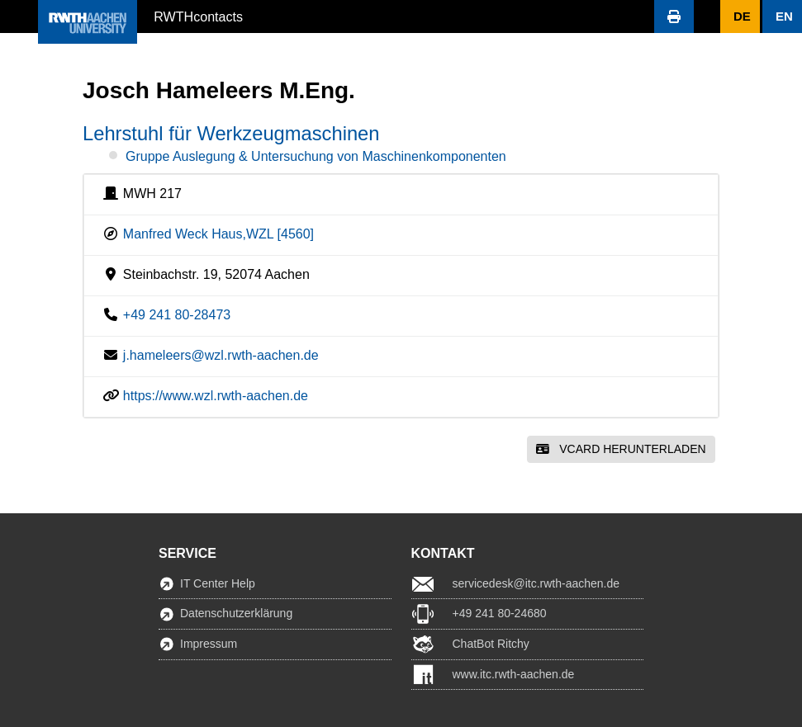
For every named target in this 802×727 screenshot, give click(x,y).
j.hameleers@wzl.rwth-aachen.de (221, 355)
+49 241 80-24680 (500, 613)
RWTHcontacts (198, 15)
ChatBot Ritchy (491, 643)
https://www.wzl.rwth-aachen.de (215, 396)
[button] (19, 16)
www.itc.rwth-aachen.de (514, 674)
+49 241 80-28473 (176, 315)
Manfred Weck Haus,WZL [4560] (218, 234)
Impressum (208, 643)
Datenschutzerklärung (236, 613)
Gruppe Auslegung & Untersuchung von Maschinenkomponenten (316, 156)
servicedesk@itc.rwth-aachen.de (536, 583)
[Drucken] (674, 16)
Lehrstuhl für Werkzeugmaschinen (231, 133)
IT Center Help (217, 583)
